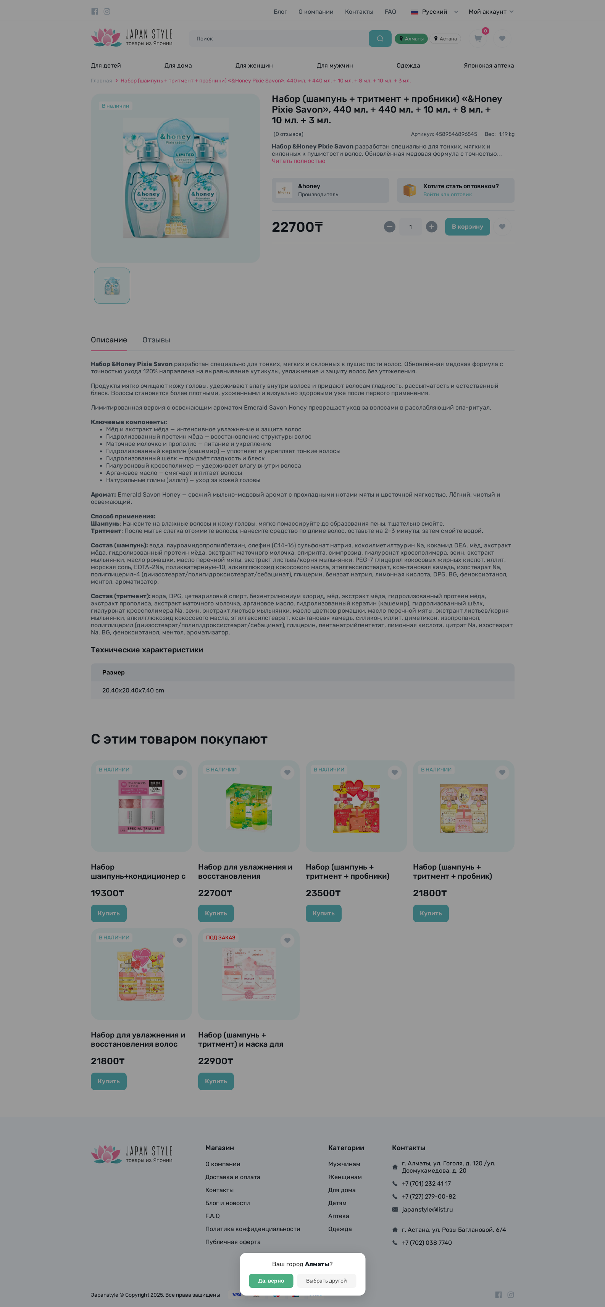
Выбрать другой (326, 1281)
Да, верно (271, 1281)
